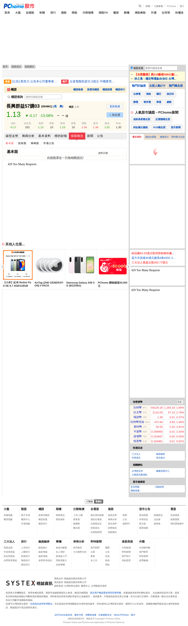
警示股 (142, 523)
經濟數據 (143, 560)
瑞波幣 (137, 417)
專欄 (58, 541)
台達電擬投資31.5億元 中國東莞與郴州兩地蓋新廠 (93, 81)
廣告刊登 (78, 615)
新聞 (147, 6)
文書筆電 (158, 6)
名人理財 (60, 552)
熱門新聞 (95, 547)
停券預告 (143, 519)
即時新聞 (96, 541)
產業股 (76, 519)
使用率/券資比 (45, 560)
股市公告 (144, 509)
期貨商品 (60, 515)
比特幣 (166, 12)
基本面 (10, 143)
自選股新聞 (96, 532)
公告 (100, 135)
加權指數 (8, 515)
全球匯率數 (144, 547)
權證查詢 (15, 96)
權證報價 (78, 89)
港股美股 (140, 12)
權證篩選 (107, 89)
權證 (116, 12)
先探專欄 (60, 564)
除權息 (179, 12)
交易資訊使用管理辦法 (41, 604)
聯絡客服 (135, 490)
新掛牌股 (143, 515)
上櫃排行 (25, 552)
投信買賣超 (9, 556)
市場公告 (48, 143)
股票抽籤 (143, 528)
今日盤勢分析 (80, 552)
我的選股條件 (177, 523)
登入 (182, 6)
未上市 (94, 560)
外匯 (154, 12)
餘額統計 (42, 547)
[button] (128, 266)
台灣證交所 (137, 471)
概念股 (76, 528)
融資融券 (160, 454)
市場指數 (25, 523)
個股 (111, 509)
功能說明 (159, 487)
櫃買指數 (8, 519)
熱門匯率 (143, 552)
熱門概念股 (176, 85)
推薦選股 (174, 519)
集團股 (76, 523)
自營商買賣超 (10, 560)
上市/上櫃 (78, 515)
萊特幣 (138, 426)
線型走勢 (12, 135)
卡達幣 (137, 431)
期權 (126, 12)
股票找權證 (93, 89)
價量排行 (164, 137)
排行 (53, 12)
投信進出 (160, 457)
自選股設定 (96, 523)
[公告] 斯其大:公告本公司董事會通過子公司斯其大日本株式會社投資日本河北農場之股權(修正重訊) (35, 81)
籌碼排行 (25, 560)
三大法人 (136, 454)
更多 (180, 402)
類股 (74, 12)
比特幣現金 (137, 421)
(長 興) (58, 106)
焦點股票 (126, 560)
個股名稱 (138, 68)
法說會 (157, 519)
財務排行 (25, 556)
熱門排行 (126, 556)
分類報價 (88, 12)
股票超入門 (61, 556)
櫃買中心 (25, 519)
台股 (93, 552)
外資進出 (136, 457)
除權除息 (158, 515)
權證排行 (120, 89)
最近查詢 (136, 137)
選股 (64, 12)
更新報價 (115, 106)
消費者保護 (90, 615)
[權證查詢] (43, 97)
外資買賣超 (9, 552)
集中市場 (25, 515)
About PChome (121, 615)
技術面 (22, 143)
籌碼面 (35, 143)
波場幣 (137, 436)
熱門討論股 (139, 85)
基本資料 (44, 135)
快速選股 (174, 515)
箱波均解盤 (61, 547)
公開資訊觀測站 (139, 474)
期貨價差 (60, 519)
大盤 (18, 12)
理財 (107, 564)
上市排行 (25, 547)
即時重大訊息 (178, 137)
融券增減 (42, 556)
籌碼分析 (28, 135)
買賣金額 (8, 547)
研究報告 (77, 547)
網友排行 (25, 564)
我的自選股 (150, 137)
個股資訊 (16, 66)
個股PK (103, 12)
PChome (171, 6)
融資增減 (42, 552)
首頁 (7, 12)
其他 (107, 556)
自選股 (30, 12)
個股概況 (77, 135)
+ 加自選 (114, 114)
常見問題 (135, 487)
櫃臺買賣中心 (163, 471)
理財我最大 (61, 560)
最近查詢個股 (97, 515)
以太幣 (137, 412)
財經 (107, 560)
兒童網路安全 (105, 615)
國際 (107, 547)
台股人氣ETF (157, 85)
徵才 (133, 615)
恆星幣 (137, 441)
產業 (93, 556)
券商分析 (78, 541)
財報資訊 (95, 528)
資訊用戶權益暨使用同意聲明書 (105, 592)
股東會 (157, 523)
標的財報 (61, 135)
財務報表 (112, 528)
